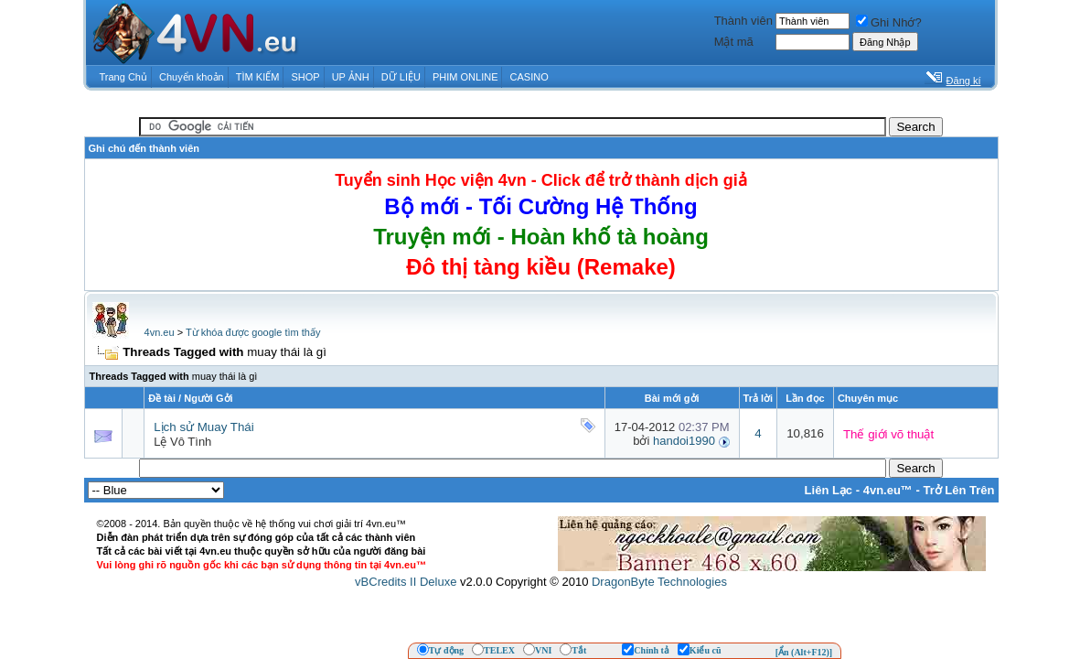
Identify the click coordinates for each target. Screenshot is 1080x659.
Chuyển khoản (191, 76)
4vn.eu (159, 332)
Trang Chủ (123, 76)
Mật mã (734, 42)
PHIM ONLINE (465, 76)
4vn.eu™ (888, 490)
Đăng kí (963, 80)
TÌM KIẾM (258, 76)
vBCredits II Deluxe (405, 582)
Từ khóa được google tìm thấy (253, 332)
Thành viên (743, 20)
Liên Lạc (829, 490)
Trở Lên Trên (958, 490)
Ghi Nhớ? (889, 22)
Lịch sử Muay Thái (204, 427)
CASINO (529, 76)
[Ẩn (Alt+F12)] (804, 652)
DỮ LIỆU (401, 76)
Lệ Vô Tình (182, 441)
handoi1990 (684, 441)
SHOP (305, 76)
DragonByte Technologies (659, 582)
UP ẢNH (350, 76)
